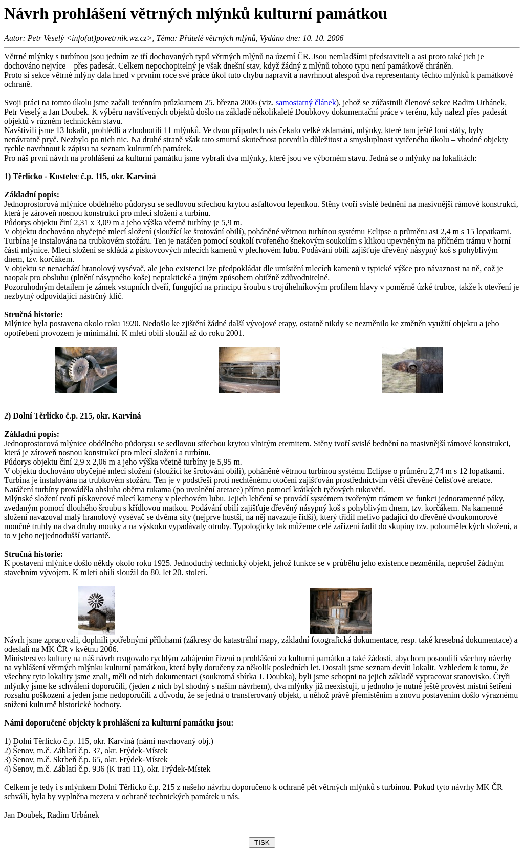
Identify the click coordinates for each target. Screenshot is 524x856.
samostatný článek (306, 102)
